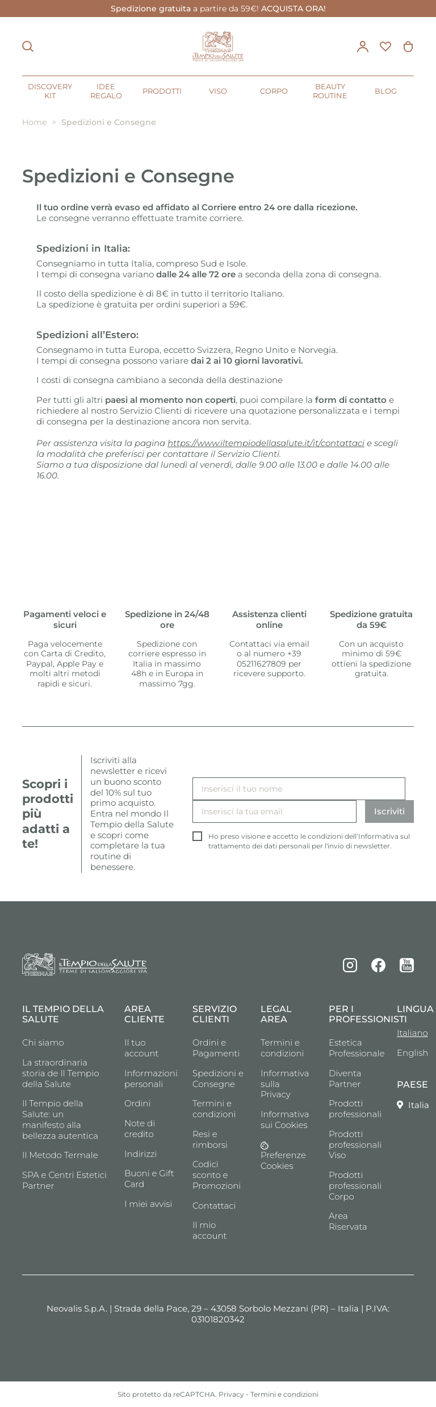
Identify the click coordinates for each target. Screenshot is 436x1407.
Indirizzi (140, 1153)
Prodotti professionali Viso (354, 1145)
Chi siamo (43, 1042)
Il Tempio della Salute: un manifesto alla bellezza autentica (60, 1119)
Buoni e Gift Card (149, 1178)
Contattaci (214, 1205)
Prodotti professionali (354, 1108)
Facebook (378, 965)
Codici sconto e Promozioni (216, 1175)
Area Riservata (348, 1221)
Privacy (231, 1394)
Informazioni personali (149, 1078)
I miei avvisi (148, 1203)
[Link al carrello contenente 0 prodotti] (408, 46)
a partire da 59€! (218, 8)
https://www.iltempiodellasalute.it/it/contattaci (265, 443)
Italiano (405, 1032)
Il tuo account (141, 1048)
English (405, 1052)
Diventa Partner (345, 1078)
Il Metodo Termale (60, 1155)
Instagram (350, 965)
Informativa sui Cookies (285, 1119)
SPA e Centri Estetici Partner (64, 1180)
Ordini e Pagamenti (216, 1048)
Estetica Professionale (354, 1048)
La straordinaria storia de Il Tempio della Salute (60, 1073)
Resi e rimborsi (210, 1139)
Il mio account (209, 1230)
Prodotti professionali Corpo (354, 1185)
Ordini (137, 1103)
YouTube (407, 965)
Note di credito (139, 1128)
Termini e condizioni (214, 1108)
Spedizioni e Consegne (218, 1078)
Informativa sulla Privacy (285, 1084)
